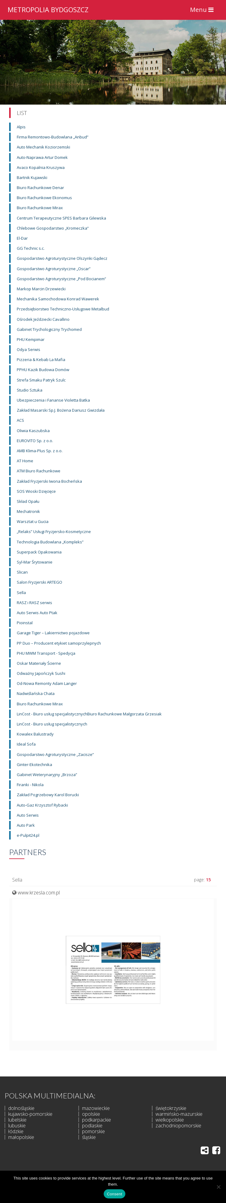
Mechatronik (28, 511)
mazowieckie (96, 1108)
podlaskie (92, 1125)
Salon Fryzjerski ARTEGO (39, 582)
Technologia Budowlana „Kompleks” (50, 542)
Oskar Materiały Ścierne (39, 663)
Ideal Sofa (26, 744)
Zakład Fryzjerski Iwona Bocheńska (49, 481)
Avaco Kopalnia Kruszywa (41, 167)
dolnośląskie (21, 1108)
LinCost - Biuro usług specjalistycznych (52, 724)
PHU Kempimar (31, 339)
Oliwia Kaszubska (33, 430)
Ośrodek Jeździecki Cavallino (43, 319)
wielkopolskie (170, 1119)
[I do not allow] (218, 1187)
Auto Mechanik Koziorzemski (43, 147)
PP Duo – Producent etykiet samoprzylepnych (59, 643)
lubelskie (17, 1119)
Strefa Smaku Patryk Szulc (41, 380)
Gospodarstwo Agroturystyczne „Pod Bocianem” (61, 278)
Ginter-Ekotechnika (34, 764)
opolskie (91, 1114)
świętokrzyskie (171, 1108)
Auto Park (26, 825)
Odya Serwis (28, 349)
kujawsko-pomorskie (30, 1114)
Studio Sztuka (29, 390)
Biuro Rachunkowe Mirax (40, 207)
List (22, 112)
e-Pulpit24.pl (28, 835)
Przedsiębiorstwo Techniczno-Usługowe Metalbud (63, 309)
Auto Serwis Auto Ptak (37, 612)
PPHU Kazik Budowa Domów (43, 369)
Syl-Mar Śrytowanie (34, 562)
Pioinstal (25, 622)
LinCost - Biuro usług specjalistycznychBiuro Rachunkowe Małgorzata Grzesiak (89, 714)
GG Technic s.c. (31, 248)
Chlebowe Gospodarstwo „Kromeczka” (53, 228)
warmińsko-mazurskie (179, 1114)
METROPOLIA (48, 9)
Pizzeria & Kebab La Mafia (41, 359)
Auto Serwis (28, 815)
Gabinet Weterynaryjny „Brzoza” (47, 774)
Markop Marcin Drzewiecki (41, 289)
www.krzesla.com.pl (39, 892)
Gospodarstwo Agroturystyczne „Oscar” (54, 268)
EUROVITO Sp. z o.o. (35, 440)
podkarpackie (96, 1119)
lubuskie (17, 1125)
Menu (203, 11)
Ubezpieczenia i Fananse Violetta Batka (53, 400)
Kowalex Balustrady (35, 734)
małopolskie (21, 1137)
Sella (21, 592)
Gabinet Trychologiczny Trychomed (49, 329)
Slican (22, 572)
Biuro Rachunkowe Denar (40, 187)
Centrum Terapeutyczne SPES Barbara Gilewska (61, 218)
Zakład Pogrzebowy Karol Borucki (48, 794)
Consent (114, 1194)
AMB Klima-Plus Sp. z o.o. (40, 450)
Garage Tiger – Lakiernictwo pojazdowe (53, 633)
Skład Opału (28, 501)
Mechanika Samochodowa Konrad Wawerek (58, 299)
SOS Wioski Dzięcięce (36, 491)
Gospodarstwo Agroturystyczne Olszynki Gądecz (62, 258)
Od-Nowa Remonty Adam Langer (47, 683)
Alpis (21, 127)
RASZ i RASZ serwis (34, 602)
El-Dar (22, 238)
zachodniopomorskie (178, 1125)
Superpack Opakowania (39, 552)
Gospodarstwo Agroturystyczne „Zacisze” (55, 754)
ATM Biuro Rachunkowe (38, 471)
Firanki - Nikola (30, 784)
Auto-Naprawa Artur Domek (42, 157)
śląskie (89, 1137)
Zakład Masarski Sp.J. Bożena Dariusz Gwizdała (61, 410)
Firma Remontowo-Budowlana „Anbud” (52, 137)
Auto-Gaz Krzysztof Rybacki (42, 805)
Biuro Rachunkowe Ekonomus (44, 197)
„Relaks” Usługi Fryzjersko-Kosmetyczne (54, 531)
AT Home (25, 461)
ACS (20, 420)
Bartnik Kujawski (32, 177)
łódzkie (15, 1131)
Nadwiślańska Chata (36, 693)
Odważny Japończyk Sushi (41, 673)
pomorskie (93, 1131)
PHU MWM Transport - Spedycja (46, 653)
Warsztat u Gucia (32, 521)
